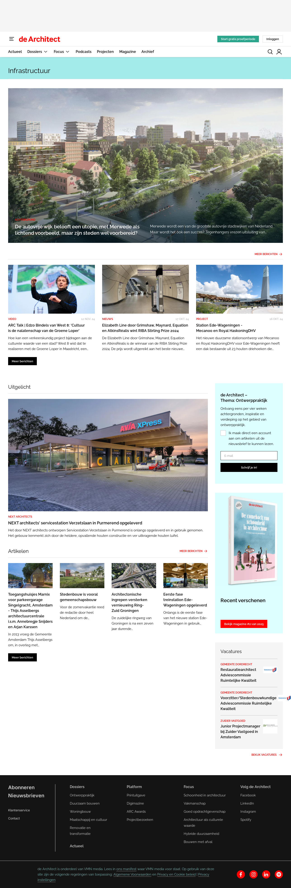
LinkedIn (247, 803)
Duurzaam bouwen (85, 803)
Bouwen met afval (198, 842)
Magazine (127, 52)
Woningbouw (80, 812)
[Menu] (11, 38)
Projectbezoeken (140, 820)
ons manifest (126, 869)
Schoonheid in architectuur (205, 795)
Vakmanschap (195, 803)
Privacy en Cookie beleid (176, 874)
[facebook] (241, 874)
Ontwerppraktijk (82, 795)
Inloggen (272, 39)
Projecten (105, 52)
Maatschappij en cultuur (88, 820)
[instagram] (253, 874)
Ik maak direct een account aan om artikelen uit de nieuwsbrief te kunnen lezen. (251, 438)
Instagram (248, 812)
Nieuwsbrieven (26, 795)
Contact (14, 818)
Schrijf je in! (249, 467)
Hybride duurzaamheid (201, 834)
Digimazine (135, 803)
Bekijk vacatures (267, 755)
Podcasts (84, 52)
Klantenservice (19, 810)
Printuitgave (136, 795)
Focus (62, 51)
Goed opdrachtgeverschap (204, 812)
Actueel (15, 52)
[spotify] (279, 874)
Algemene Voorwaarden (132, 874)
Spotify (245, 820)
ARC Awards (136, 812)
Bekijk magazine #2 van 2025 (244, 624)
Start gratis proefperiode (238, 39)
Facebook (248, 795)
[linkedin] (266, 874)
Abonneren (21, 787)
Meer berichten (269, 254)
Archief (147, 52)
